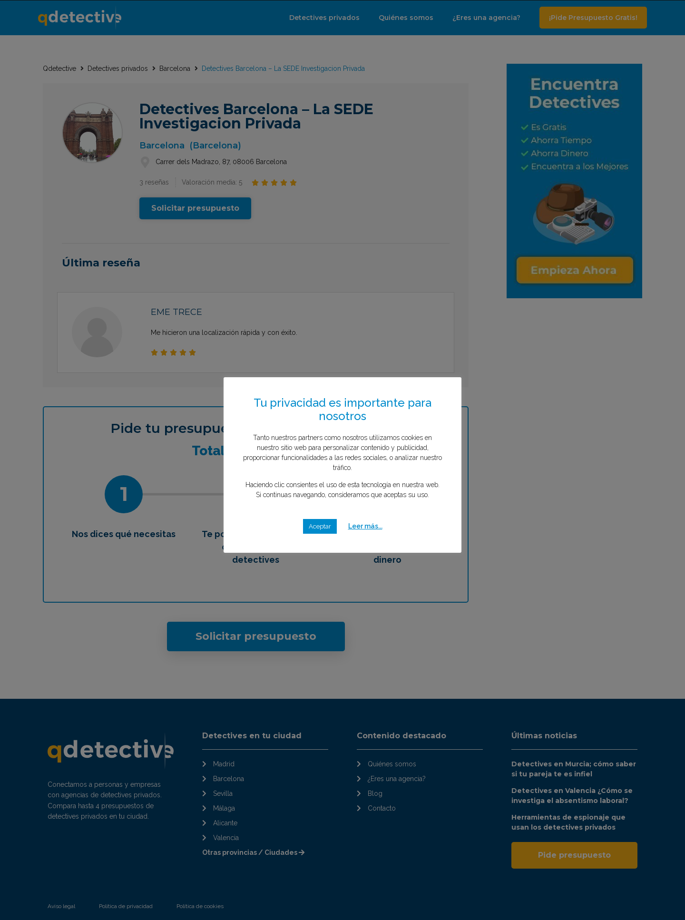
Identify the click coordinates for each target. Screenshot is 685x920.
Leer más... (365, 526)
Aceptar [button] (320, 526)
